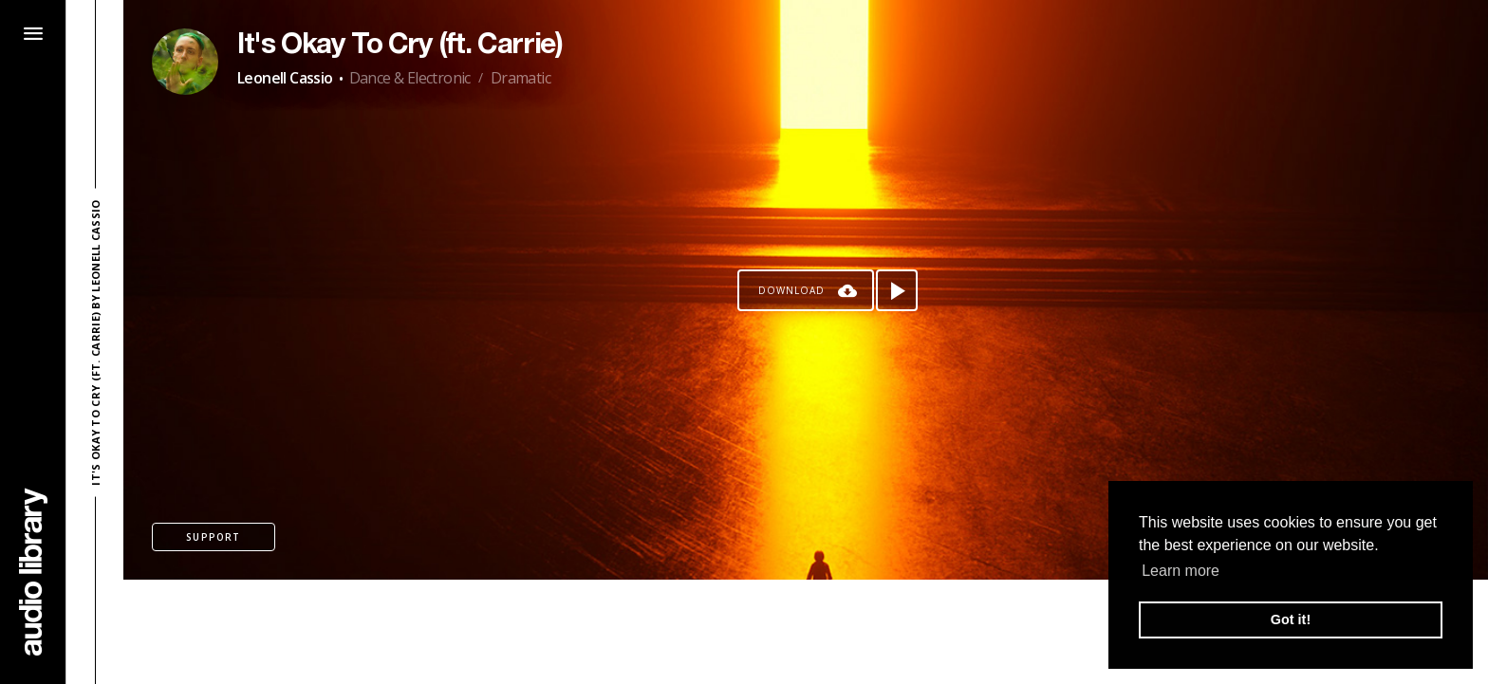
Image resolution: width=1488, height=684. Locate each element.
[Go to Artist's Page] (185, 61)
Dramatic (520, 77)
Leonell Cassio (285, 77)
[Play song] (897, 290)
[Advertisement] (805, 632)
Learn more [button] (1180, 571)
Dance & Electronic (410, 77)
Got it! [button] (1291, 619)
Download (791, 290)
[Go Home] (33, 572)
